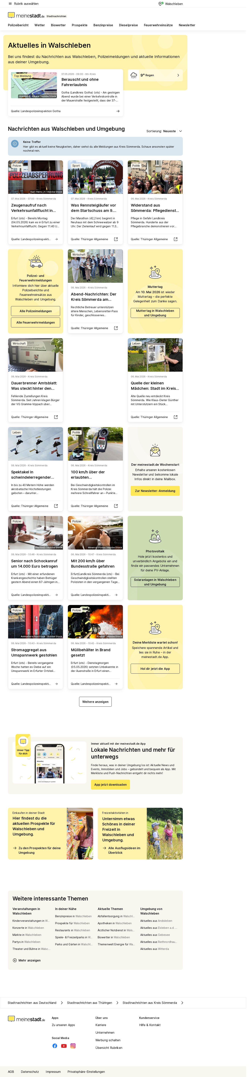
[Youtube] (64, 1046)
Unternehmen (104, 1032)
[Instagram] (73, 1046)
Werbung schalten (108, 1040)
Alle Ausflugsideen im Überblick (121, 850)
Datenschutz (30, 1072)
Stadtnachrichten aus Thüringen (86, 1002)
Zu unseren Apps (63, 1025)
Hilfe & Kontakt (150, 1025)
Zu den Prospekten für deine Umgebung (37, 850)
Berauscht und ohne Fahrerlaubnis (80, 82)
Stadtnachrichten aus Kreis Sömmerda (146, 1002)
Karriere (100, 1025)
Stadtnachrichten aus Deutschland (32, 1003)
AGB (11, 1072)
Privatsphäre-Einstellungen (86, 1072)
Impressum (53, 1072)
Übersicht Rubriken (108, 1048)
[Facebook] (55, 1046)
